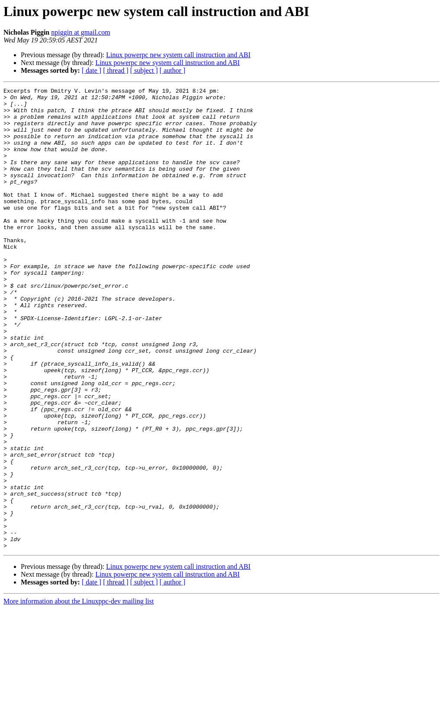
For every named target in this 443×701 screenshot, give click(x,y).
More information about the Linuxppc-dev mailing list (78, 693)
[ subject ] (144, 70)
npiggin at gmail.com (80, 32)
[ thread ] (115, 70)
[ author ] (173, 70)
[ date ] (91, 70)
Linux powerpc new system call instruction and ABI (178, 54)
